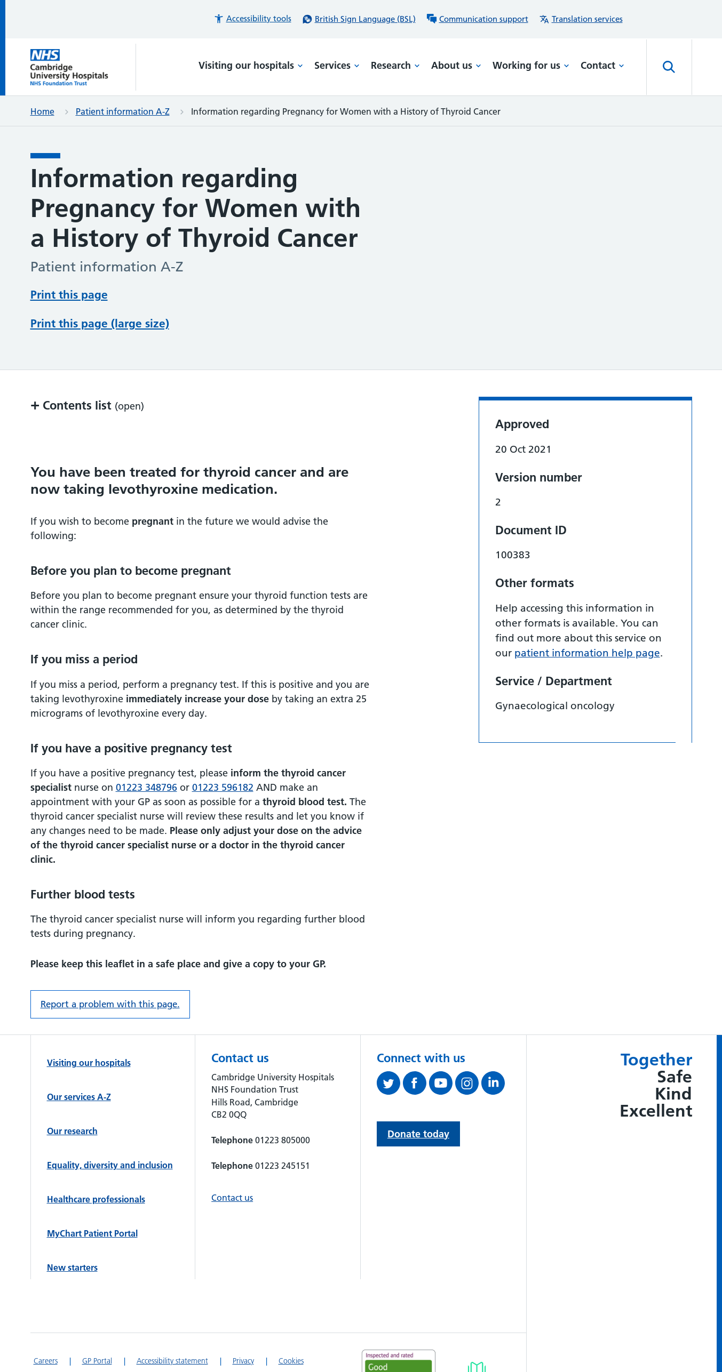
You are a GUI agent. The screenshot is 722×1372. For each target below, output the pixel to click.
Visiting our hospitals (251, 65)
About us (456, 65)
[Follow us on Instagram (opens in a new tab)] (468, 1085)
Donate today (418, 1134)
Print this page (69, 294)
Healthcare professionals (96, 1199)
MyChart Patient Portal (92, 1233)
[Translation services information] (581, 19)
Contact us (232, 1197)
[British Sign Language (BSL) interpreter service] (359, 19)
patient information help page (587, 653)
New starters (72, 1267)
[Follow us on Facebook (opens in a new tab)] (416, 1085)
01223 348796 (146, 787)
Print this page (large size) (99, 323)
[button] (252, 18)
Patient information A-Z (123, 111)
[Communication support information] (477, 19)
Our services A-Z (79, 1097)
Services (337, 65)
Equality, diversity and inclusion (110, 1165)
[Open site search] (669, 67)
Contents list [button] (87, 405)
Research (395, 65)
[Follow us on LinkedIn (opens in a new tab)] (494, 1085)
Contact (602, 65)
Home (42, 111)
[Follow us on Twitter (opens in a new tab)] (390, 1085)
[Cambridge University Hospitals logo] (83, 67)
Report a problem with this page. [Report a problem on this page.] (110, 1004)
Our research (72, 1131)
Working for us (531, 65)
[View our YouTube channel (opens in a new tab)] (442, 1085)
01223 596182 (222, 787)
